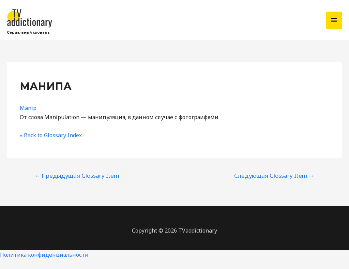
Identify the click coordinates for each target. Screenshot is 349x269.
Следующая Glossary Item (274, 175)
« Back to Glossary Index (51, 135)
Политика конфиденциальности (44, 254)
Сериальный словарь (28, 32)
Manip (28, 108)
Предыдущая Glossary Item (76, 175)
